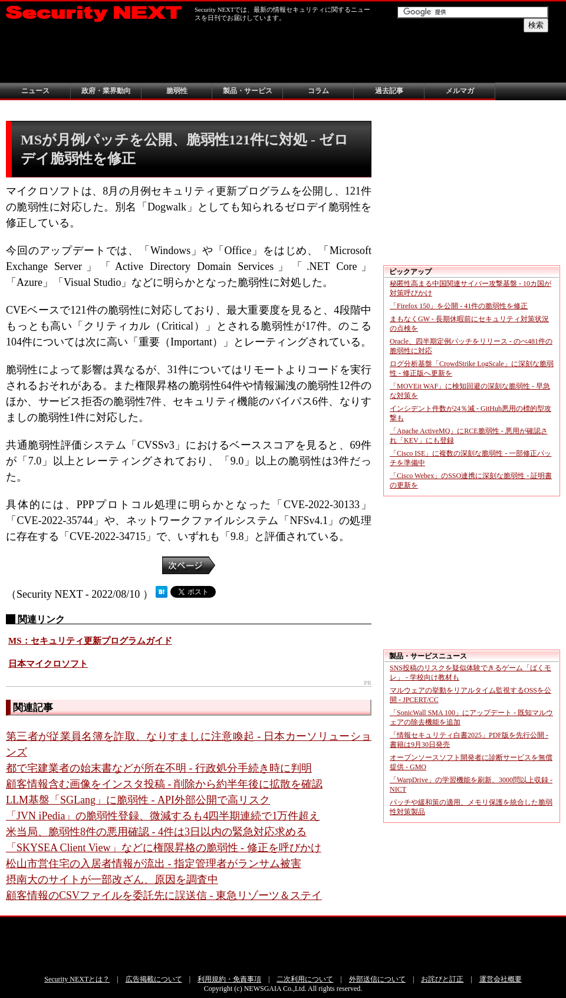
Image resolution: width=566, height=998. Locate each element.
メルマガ (460, 91)
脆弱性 (176, 91)
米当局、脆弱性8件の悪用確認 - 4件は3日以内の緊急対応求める (156, 832)
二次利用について (305, 979)
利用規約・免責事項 (229, 979)
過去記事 (389, 91)
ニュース (35, 91)
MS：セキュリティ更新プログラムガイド (90, 640)
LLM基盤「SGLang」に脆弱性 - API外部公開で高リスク (138, 800)
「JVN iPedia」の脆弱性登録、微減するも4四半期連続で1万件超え (163, 816)
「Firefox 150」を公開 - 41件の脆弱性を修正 (459, 306)
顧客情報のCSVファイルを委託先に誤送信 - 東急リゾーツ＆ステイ (164, 895)
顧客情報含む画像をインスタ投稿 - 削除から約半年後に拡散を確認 (164, 784)
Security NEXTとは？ (77, 979)
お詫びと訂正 (442, 979)
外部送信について (377, 979)
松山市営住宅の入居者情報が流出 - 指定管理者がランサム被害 (153, 863)
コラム (318, 91)
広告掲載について (154, 979)
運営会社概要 (500, 979)
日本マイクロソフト (48, 663)
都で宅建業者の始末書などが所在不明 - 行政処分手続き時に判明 (159, 768)
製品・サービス (247, 91)
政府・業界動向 (106, 91)
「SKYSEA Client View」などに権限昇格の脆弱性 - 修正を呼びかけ (163, 848)
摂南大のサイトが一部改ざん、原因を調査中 (112, 879)
